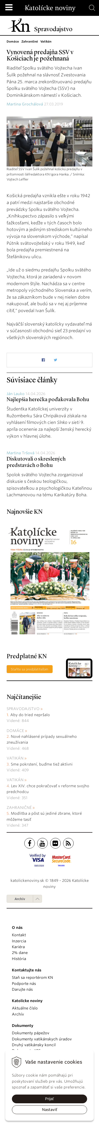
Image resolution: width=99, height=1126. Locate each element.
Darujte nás (22, 989)
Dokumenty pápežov (30, 1033)
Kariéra (18, 947)
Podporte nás (24, 983)
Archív (20, 899)
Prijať (49, 1099)
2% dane (20, 953)
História (19, 959)
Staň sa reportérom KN (32, 977)
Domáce (15, 731)
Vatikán (15, 758)
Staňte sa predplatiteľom (29, 669)
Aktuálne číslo (25, 1008)
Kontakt (19, 935)
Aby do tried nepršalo (30, 715)
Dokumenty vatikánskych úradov (42, 1039)
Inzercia (19, 941)
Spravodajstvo (23, 709)
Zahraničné (19, 807)
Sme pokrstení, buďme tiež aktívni (42, 764)
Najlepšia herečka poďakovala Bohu (48, 399)
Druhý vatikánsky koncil (34, 1045)
